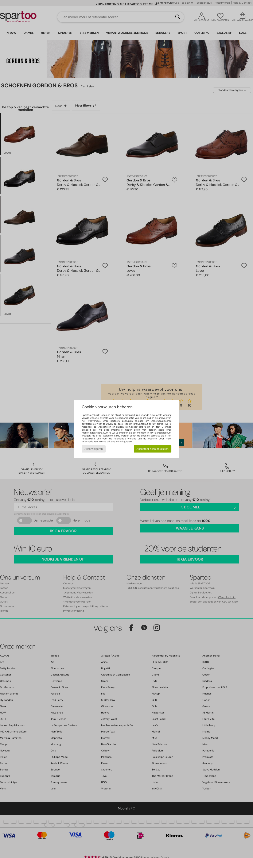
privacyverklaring (116, 441)
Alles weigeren (94, 448)
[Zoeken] (177, 17)
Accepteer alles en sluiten (152, 448)
